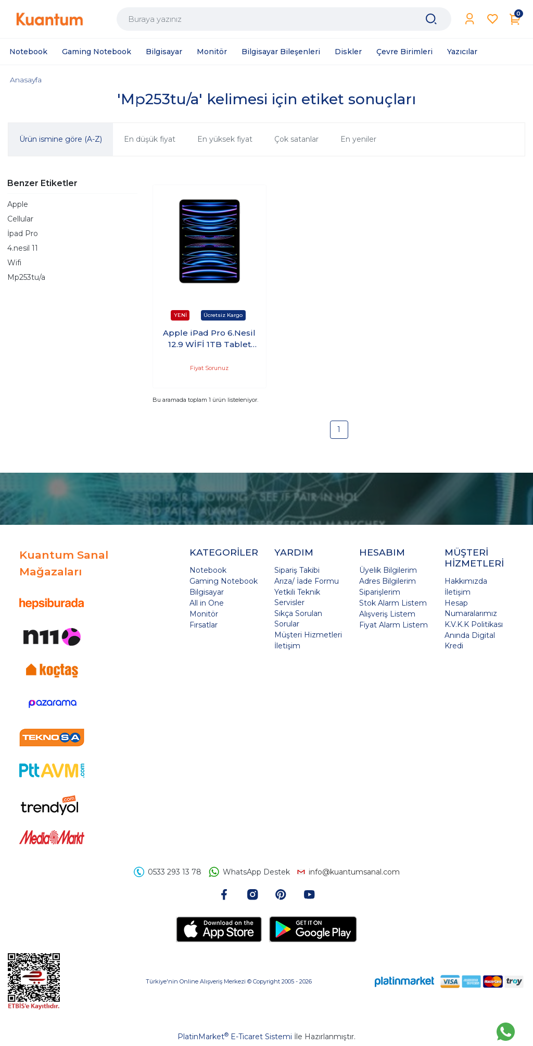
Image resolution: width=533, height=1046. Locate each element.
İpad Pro (22, 233)
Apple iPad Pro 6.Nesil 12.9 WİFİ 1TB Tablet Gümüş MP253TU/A (209, 339)
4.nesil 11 (22, 248)
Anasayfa (26, 79)
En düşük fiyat (149, 139)
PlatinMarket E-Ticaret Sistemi (234, 1036)
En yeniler (358, 139)
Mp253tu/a (26, 277)
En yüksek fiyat (224, 139)
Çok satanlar (296, 139)
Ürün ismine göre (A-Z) (60, 139)
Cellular (20, 219)
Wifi (14, 262)
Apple (17, 204)
